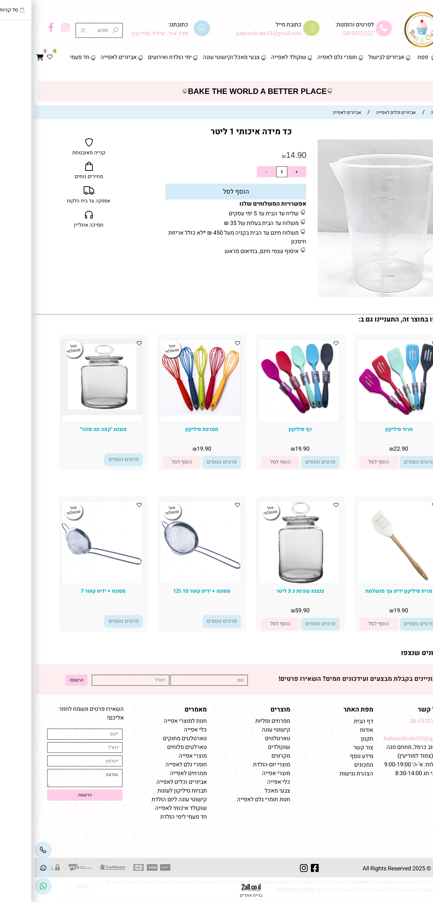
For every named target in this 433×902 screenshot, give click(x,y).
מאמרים (161, 709)
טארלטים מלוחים (152, 747)
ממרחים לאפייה (153, 773)
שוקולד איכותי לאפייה (146, 808)
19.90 (267, 449)
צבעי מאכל (243, 790)
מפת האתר (324, 709)
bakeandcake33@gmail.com (385, 738)
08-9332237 (324, 33)
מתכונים (329, 765)
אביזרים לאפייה (84, 57)
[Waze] (9, 868)
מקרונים (246, 756)
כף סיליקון (265, 429)
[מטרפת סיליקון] (165, 413)
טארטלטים (243, 738)
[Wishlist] (15, 57)
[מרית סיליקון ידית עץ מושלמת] (362, 582)
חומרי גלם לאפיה (302, 57)
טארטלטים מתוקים (149, 738)
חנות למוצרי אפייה (150, 721)
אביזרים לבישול (352, 57)
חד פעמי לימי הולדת (149, 817)
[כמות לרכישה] (247, 171)
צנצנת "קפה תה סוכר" (68, 429)
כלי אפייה (244, 782)
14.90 (261, 154)
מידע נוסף (327, 756)
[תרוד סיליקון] (362, 413)
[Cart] (5, 57)
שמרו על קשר (402, 709)
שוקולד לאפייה (254, 57)
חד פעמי (45, 57)
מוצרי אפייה (241, 773)
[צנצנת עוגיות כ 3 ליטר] (264, 582)
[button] (344, 462)
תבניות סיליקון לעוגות (147, 790)
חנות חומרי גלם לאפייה (229, 799)
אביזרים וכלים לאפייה (147, 782)
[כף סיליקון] (264, 415)
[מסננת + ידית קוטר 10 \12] (165, 576)
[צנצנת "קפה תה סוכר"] (67, 413)
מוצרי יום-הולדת (237, 764)
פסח (388, 57)
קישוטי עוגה (241, 729)
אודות (331, 730)
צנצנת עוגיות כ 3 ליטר (266, 591)
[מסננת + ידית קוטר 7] (67, 577)
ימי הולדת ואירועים (135, 57)
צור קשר (416, 73)
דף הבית (416, 57)
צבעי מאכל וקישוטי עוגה (196, 57)
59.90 (267, 610)
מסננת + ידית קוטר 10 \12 (167, 591)
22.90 (366, 449)
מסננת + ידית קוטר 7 (68, 591)
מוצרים (246, 709)
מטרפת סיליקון (167, 429)
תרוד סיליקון (364, 429)
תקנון (332, 738)
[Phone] (9, 850)
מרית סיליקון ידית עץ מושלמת (364, 591)
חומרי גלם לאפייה (151, 764)
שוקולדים (244, 747)
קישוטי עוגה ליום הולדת (144, 799)
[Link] (9, 886)
